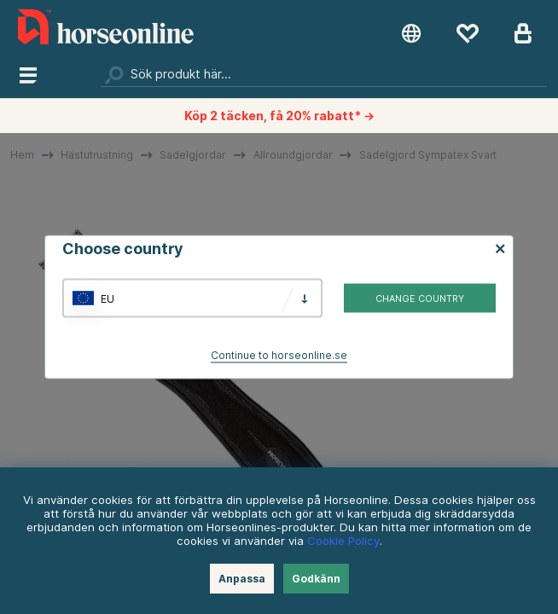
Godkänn (316, 578)
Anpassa (241, 578)
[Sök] (323, 74)
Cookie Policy (343, 540)
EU (107, 298)
